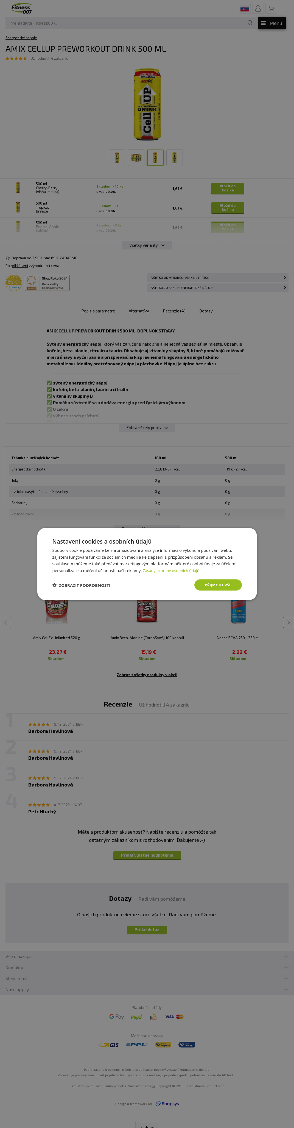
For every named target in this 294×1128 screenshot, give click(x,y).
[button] (81, 584)
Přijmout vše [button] (217, 584)
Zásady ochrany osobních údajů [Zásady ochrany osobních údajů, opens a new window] (173, 570)
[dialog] (147, 564)
